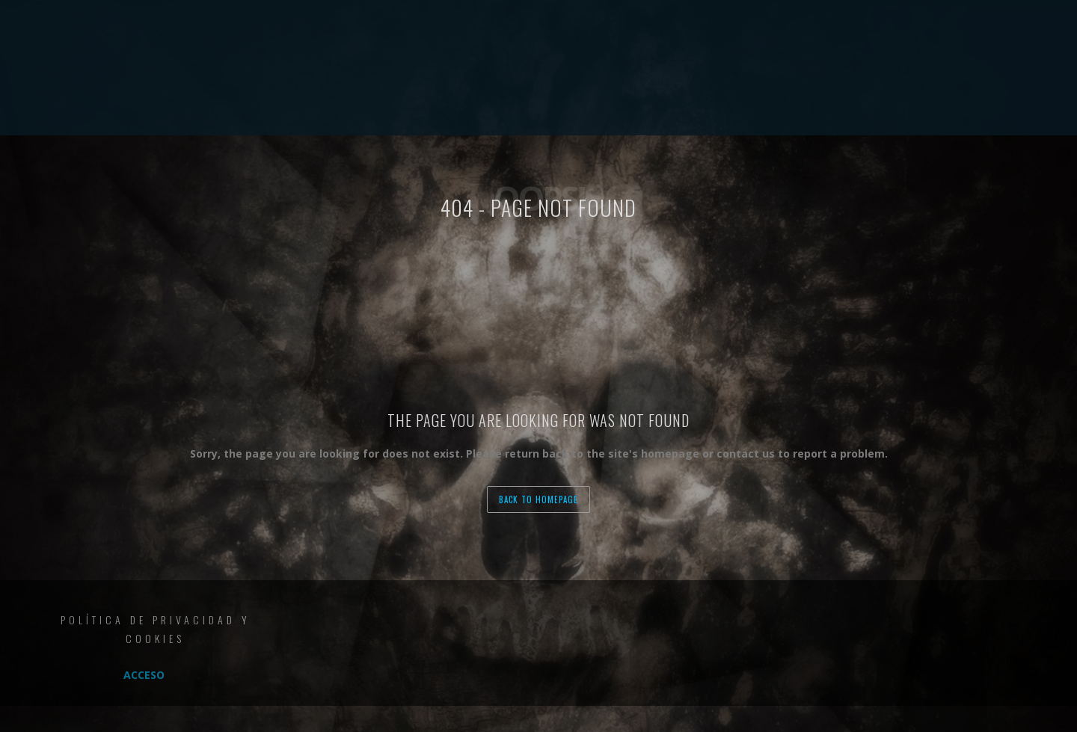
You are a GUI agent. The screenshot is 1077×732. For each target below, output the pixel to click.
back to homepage (538, 499)
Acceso (144, 675)
